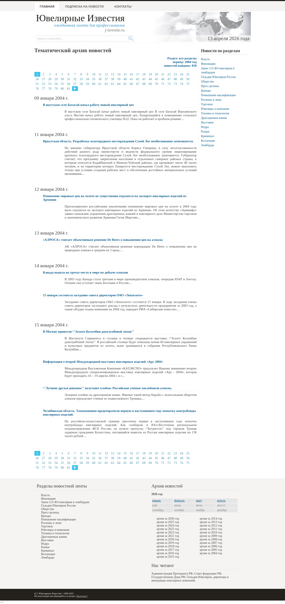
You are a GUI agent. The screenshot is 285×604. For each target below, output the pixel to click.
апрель (221, 500)
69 (150, 84)
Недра (205, 127)
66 (131, 84)
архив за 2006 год (211, 546)
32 (75, 79)
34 (87, 79)
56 (68, 84)
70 (156, 84)
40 (125, 79)
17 (137, 74)
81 (68, 88)
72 (169, 84)
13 (112, 74)
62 (106, 84)
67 (137, 84)
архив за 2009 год (211, 536)
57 (75, 84)
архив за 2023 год (168, 529)
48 (175, 79)
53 (50, 84)
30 (62, 79)
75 (188, 84)
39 (119, 79)
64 (119, 84)
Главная (47, 6)
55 (62, 84)
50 (188, 79)
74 (181, 84)
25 (188, 74)
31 (68, 79)
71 (162, 84)
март (199, 500)
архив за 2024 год (168, 525)
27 (43, 79)
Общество (207, 81)
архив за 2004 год (211, 553)
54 (56, 84)
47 (169, 79)
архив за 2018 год (168, 546)
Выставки (207, 122)
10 (93, 74)
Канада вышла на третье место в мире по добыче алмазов (85, 272)
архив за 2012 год (211, 525)
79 (56, 88)
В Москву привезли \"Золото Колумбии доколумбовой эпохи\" (88, 331)
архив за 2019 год (168, 542)
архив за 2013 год (211, 522)
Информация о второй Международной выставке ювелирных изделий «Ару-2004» (103, 361)
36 (100, 79)
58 (81, 84)
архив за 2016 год (168, 553)
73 (175, 84)
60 (93, 84)
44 (150, 79)
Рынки (205, 131)
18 (144, 74)
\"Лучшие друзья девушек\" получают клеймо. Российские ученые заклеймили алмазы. (107, 388)
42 (137, 79)
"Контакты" (82, 596)
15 (125, 74)
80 (62, 88)
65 (125, 84)
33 (81, 79)
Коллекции (208, 140)
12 (106, 74)
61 (100, 84)
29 (56, 79)
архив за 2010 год (211, 532)
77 (43, 88)
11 (99, 74)
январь (156, 500)
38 (112, 79)
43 (144, 79)
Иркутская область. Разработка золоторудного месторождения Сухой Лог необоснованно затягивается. (118, 141)
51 (37, 84)
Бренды (206, 90)
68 (144, 84)
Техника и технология (215, 113)
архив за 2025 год (168, 522)
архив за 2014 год (211, 518)
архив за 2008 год (211, 539)
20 (156, 74)
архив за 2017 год (168, 549)
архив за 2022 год (168, 532)
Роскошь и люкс (211, 99)
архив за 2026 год (168, 518)
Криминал (207, 136)
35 (93, 79)
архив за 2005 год (211, 549)
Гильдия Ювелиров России (218, 77)
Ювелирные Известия (80, 18)
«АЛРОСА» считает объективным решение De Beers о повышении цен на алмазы (103, 239)
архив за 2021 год (168, 536)
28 (50, 79)
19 (150, 74)
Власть (205, 59)
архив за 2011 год (211, 529)
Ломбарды (207, 145)
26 (37, 79)
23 (175, 74)
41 (131, 79)
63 (112, 84)
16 (131, 74)
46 (162, 79)
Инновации (208, 63)
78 (50, 88)
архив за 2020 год (168, 539)
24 (181, 74)
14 (119, 74)
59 (87, 84)
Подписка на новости (84, 6)
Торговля (207, 104)
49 (181, 79)
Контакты (122, 6)
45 (156, 79)
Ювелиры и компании (215, 108)
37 (106, 79)
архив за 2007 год (211, 542)
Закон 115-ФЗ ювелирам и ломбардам (65, 502)
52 (43, 84)
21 (162, 74)
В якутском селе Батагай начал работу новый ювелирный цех (88, 105)
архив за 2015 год (168, 556)
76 (37, 88)
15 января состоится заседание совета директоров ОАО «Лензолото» (93, 295)
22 (169, 74)
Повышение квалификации (218, 95)
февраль (179, 500)
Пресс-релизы (210, 86)
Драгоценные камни (214, 118)
